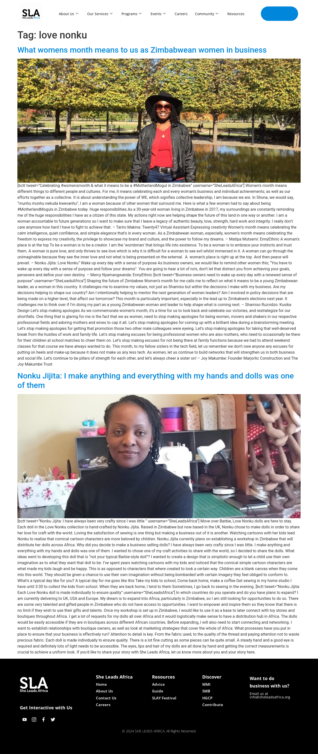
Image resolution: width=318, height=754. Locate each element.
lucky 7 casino (171, 748)
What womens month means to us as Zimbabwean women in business (142, 50)
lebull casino (146, 748)
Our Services (100, 13)
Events (158, 13)
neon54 (191, 748)
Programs (131, 13)
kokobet (127, 748)
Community (206, 13)
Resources (235, 13)
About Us (68, 13)
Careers (181, 13)
